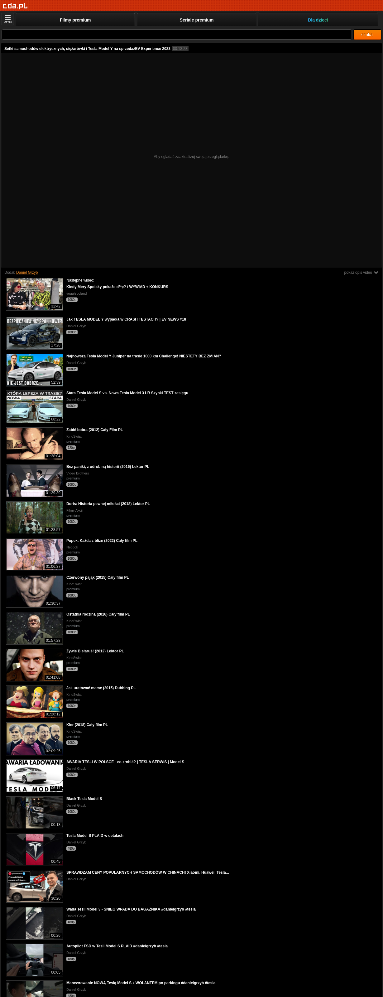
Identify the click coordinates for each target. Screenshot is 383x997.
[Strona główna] (15, 6)
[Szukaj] (177, 34)
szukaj (367, 34)
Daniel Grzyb (27, 272)
